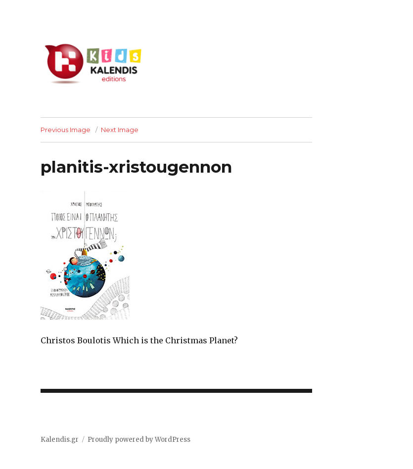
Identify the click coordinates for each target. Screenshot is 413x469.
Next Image (119, 130)
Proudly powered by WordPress (139, 439)
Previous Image (66, 130)
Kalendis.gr (60, 439)
